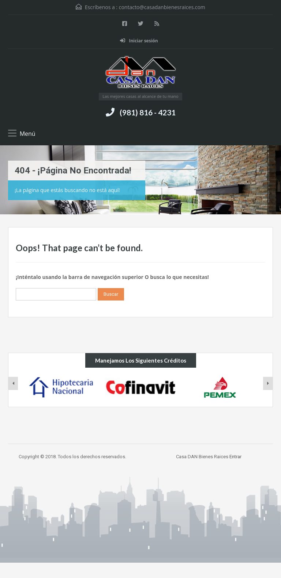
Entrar (235, 456)
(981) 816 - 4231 (148, 112)
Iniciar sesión (139, 41)
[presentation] (13, 383)
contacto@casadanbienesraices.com (162, 7)
